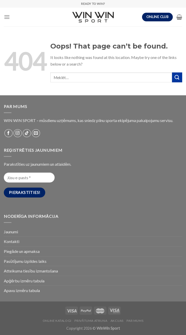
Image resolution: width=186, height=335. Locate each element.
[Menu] (7, 17)
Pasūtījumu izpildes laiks (25, 261)
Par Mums (135, 321)
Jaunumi (11, 231)
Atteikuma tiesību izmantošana (31, 270)
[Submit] (177, 77)
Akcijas (117, 321)
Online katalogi (57, 321)
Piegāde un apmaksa (22, 251)
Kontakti (11, 241)
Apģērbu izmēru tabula (24, 280)
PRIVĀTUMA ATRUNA (90, 321)
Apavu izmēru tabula (22, 290)
